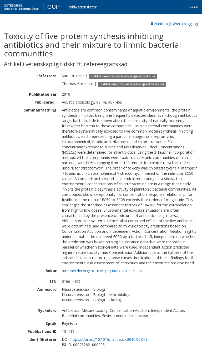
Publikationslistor (82, 6)
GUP (53, 6)
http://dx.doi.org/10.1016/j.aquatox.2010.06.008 (102, 270)
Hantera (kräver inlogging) (174, 23)
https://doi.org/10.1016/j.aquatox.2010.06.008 (109, 339)
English (193, 7)
